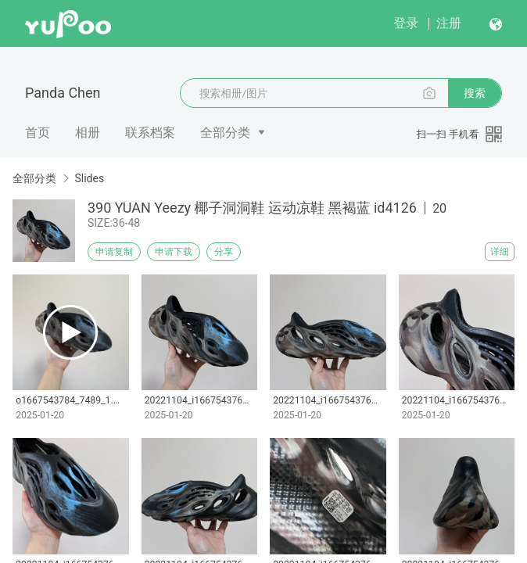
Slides (89, 178)
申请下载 (173, 251)
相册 (87, 132)
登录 (405, 23)
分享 (223, 251)
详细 (499, 251)
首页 (37, 132)
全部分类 (225, 132)
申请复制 (114, 251)
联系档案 (150, 132)
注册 (448, 23)
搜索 (475, 93)
